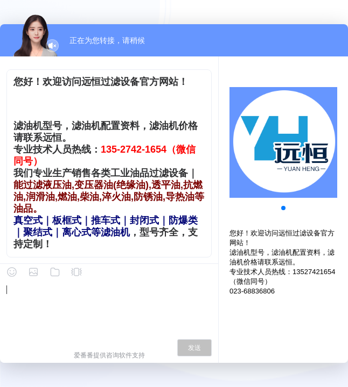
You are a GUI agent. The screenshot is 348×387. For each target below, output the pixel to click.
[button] (283, 208)
